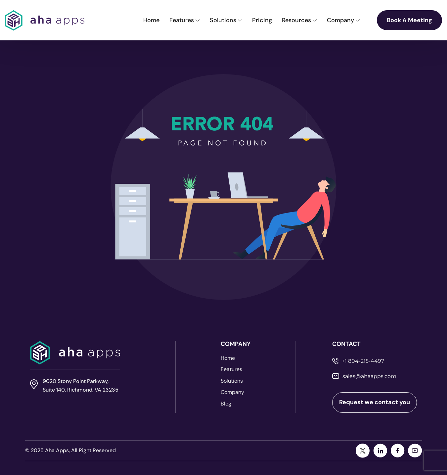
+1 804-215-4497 (363, 361)
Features (231, 369)
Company (232, 392)
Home (228, 358)
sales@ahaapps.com (369, 376)
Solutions (232, 381)
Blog (226, 404)
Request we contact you (374, 402)
